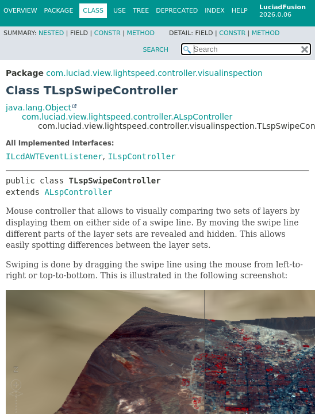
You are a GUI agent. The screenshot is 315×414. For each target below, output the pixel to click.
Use (119, 10)
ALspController (78, 192)
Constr (107, 33)
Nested (51, 33)
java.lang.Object (38, 107)
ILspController (141, 156)
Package (59, 10)
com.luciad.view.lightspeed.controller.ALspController (127, 116)
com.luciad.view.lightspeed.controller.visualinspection (154, 73)
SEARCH (155, 49)
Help (240, 10)
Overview (20, 10)
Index (214, 10)
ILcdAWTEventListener (54, 156)
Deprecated (177, 10)
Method (140, 33)
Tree (141, 10)
